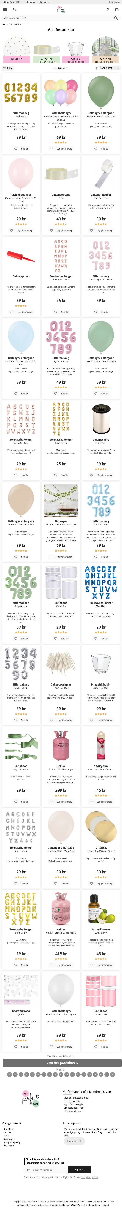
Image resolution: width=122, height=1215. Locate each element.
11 (66, 1074)
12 (72, 1074)
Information (114, 2)
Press (6, 1135)
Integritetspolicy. (89, 1177)
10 (61, 1074)
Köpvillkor (9, 1129)
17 (101, 1074)
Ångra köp (9, 1145)
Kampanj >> (45, 2)
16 (95, 1074)
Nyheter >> (30, 2)
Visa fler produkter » (62, 1063)
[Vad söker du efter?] (61, 18)
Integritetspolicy (12, 1142)
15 (89, 1074)
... (107, 1074)
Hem (4, 24)
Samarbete (9, 1139)
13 (78, 1074)
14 (84, 1074)
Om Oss (7, 1132)
